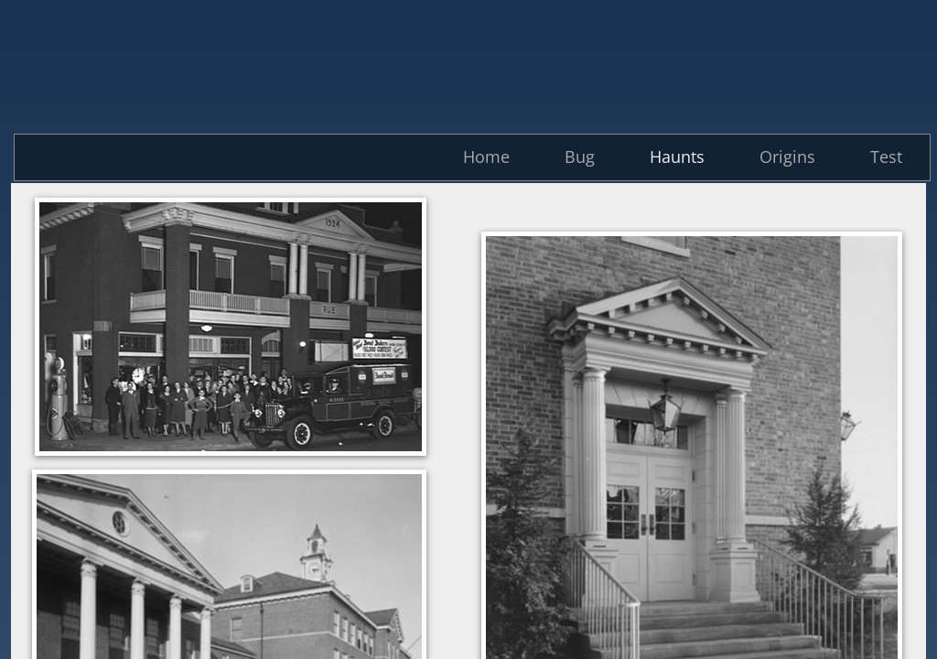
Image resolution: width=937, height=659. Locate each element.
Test (886, 156)
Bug (580, 156)
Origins (787, 156)
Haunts (677, 156)
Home (486, 156)
